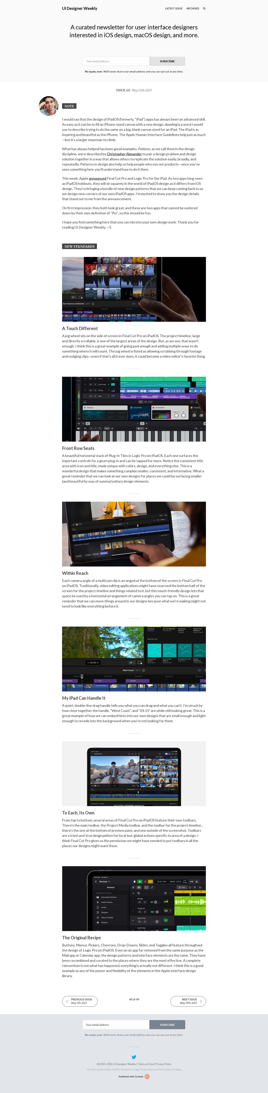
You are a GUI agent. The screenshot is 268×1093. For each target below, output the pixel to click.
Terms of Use (145, 1064)
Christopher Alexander (124, 154)
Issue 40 (134, 90)
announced (97, 178)
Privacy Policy (163, 1064)
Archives (192, 8)
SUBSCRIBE (167, 61)
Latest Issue (173, 8)
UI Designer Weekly (79, 8)
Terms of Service (167, 1069)
